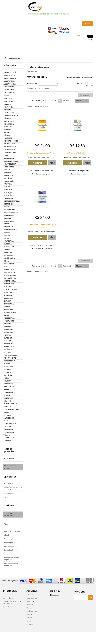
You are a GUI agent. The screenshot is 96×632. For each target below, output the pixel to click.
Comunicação (10, 147)
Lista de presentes (11, 449)
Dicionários (9, 167)
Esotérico (8, 235)
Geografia (8, 287)
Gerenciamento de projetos (10, 291)
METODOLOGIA (9, 361)
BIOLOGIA (7, 104)
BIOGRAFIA (8, 98)
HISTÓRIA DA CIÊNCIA (9, 305)
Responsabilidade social (11, 411)
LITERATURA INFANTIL (8, 333)
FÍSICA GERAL (9, 264)
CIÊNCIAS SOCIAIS (11, 141)
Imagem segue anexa (10, 313)
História (7, 301)
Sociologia (8, 429)
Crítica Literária (11, 161)
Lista (91, 84)
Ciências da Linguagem (9, 125)
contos (7, 155)
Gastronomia (10, 281)
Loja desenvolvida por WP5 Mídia (83, 629)
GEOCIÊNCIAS (9, 284)
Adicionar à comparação (43, 174)
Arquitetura (9, 81)
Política (7, 381)
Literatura (8, 329)
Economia (8, 190)
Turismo (7, 441)
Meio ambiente (10, 358)
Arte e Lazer (9, 87)
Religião (7, 407)
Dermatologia (10, 164)
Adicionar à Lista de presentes (43, 171)
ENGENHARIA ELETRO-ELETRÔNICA (9, 224)
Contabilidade (10, 152)
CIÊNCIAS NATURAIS (8, 131)
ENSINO (7, 232)
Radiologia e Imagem (9, 394)
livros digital (9, 543)
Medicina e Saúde (11, 355)
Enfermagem (9, 210)
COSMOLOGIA (9, 158)
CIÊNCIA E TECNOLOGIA (9, 111)
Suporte (13, 49)
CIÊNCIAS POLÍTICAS (8, 136)
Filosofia (8, 244)
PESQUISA (7, 369)
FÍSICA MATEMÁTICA (9, 268)
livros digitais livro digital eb (11, 555)
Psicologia (8, 384)
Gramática (8, 298)
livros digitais (9, 535)
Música (7, 364)
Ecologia (8, 187)
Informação (8, 474)
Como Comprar (9, 490)
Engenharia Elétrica (9, 217)
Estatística (9, 241)
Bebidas (7, 95)
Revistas (7, 415)
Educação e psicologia (9, 197)
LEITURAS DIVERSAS (7, 325)
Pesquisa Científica (8, 373)
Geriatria (8, 295)
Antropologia (10, 78)
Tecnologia (9, 432)
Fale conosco (8, 591)
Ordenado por (32, 84)
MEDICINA (8, 352)
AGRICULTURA (9, 75)
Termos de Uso (9, 480)
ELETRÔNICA (8, 204)
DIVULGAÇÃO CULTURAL (9, 182)
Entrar (78, 35)
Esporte (7, 238)
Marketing (8, 344)
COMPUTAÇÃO (9, 144)
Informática (9, 318)
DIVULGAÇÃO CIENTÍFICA (9, 177)
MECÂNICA (8, 349)
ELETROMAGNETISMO (12, 201)
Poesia (6, 378)
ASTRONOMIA (9, 90)
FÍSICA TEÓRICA (10, 278)
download (8, 528)
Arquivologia (10, 84)
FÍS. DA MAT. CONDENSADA (9, 256)
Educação (8, 193)
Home (5, 49)
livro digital (8, 539)
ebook (6, 532)
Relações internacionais (10, 402)
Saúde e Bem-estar (9, 419)
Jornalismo (9, 321)
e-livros (7, 550)
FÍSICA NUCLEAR (10, 275)
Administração (10, 72)
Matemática (9, 346)
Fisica (6, 261)
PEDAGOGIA (8, 367)
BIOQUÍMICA (8, 107)
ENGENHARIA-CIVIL (11, 229)
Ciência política (11, 115)
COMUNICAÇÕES (10, 150)
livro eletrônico (10, 547)
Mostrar (29, 88)
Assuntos (22, 49)
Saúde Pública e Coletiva (10, 425)
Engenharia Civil (11, 213)
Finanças (8, 252)
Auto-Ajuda (9, 93)
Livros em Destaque (8, 339)
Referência (8, 398)
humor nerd (9, 309)
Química (7, 390)
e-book (17, 528)
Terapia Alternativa (9, 436)
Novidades (8, 502)
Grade (86, 84)
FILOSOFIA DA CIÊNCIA (9, 248)
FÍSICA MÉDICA (9, 272)
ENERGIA (7, 207)
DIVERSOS (7, 173)
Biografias (8, 101)
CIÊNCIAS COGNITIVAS (9, 119)
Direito (7, 170)
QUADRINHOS (9, 387)
